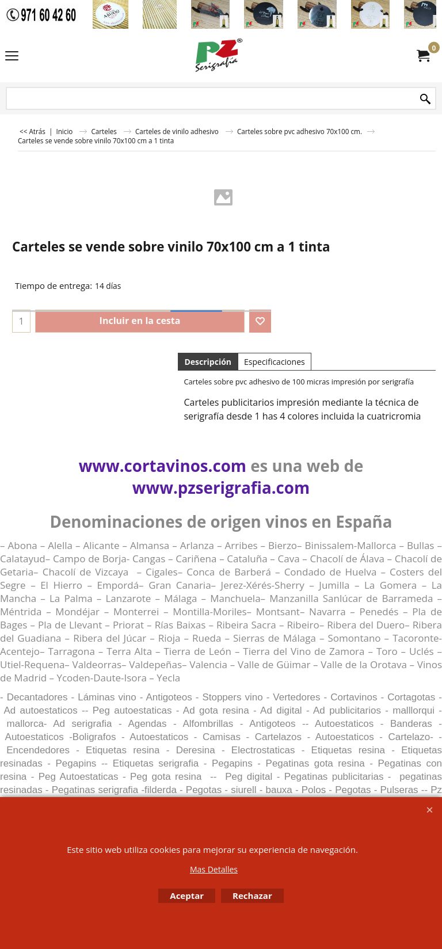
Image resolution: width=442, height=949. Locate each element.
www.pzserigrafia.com (221, 487)
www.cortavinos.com (162, 466)
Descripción (207, 361)
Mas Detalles (214, 869)
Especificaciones (274, 361)
